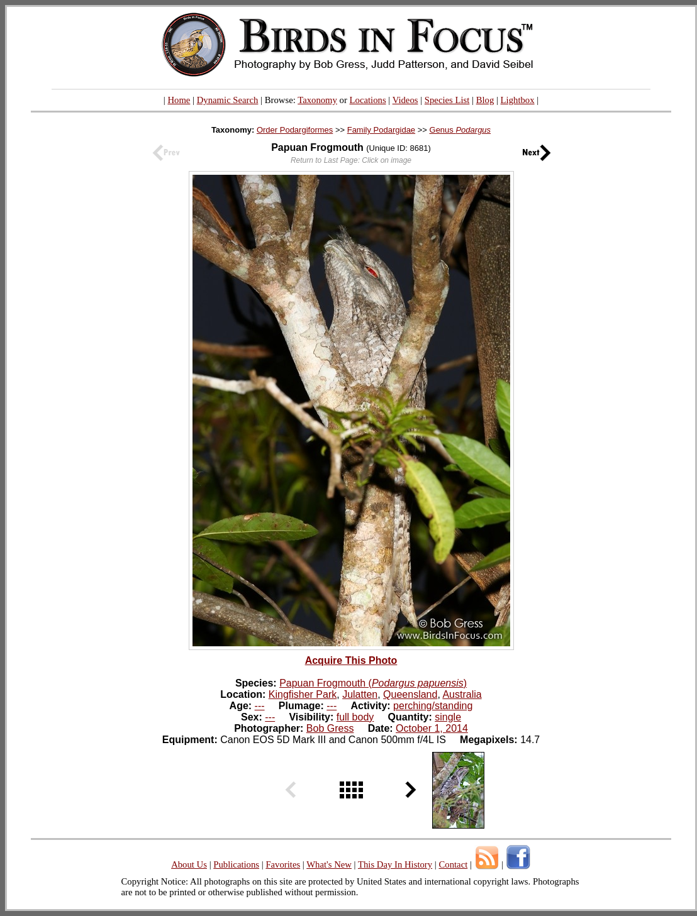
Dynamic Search (228, 100)
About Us (189, 864)
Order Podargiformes (295, 130)
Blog (485, 100)
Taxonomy (317, 100)
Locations (368, 100)
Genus (460, 130)
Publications (236, 864)
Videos (405, 100)
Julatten (359, 694)
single (448, 717)
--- (260, 705)
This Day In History (395, 864)
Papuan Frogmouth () (373, 683)
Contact (452, 864)
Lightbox (518, 100)
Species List (447, 100)
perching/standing (432, 705)
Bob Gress (330, 728)
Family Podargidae (381, 130)
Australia (461, 694)
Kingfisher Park (303, 694)
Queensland (410, 694)
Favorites (282, 864)
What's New (329, 864)
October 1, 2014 (432, 728)
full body (355, 717)
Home (178, 100)
